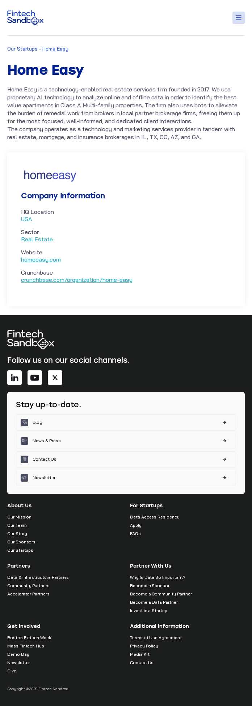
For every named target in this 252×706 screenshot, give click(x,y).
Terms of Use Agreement (156, 637)
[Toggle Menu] (240, 17)
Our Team (17, 525)
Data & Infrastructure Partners (38, 577)
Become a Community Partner (161, 594)
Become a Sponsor (149, 585)
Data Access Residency (155, 517)
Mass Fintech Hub (25, 646)
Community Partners (28, 585)
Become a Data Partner (154, 602)
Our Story (17, 533)
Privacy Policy (144, 646)
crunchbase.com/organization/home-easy (77, 279)
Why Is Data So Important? (157, 577)
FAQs (135, 533)
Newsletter (18, 662)
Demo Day (18, 654)
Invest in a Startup (148, 610)
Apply (136, 525)
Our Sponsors (21, 541)
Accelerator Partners (28, 594)
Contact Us (142, 662)
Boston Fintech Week (29, 637)
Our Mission (19, 517)
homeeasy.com (41, 259)
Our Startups (22, 49)
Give (11, 670)
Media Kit (139, 654)
